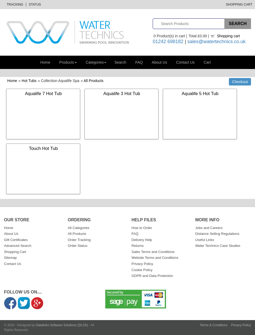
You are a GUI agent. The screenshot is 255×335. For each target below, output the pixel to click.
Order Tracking (79, 240)
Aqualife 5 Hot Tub (200, 93)
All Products (94, 81)
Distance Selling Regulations (217, 234)
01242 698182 (168, 41)
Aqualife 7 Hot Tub (43, 93)
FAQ (139, 62)
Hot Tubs (29, 81)
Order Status (77, 246)
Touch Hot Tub (43, 148)
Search (120, 62)
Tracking (15, 4)
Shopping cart (228, 36)
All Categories (78, 228)
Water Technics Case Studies (217, 246)
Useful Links (204, 240)
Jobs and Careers (209, 228)
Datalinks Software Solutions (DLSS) (62, 325)
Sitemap (10, 258)
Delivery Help (142, 240)
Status (35, 4)
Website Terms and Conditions (155, 258)
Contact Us (185, 62)
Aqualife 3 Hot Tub (121, 93)
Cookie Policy (142, 270)
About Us (159, 62)
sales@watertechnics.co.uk (216, 41)
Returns (138, 246)
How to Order (142, 228)
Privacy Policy (142, 264)
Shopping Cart (239, 4)
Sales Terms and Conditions (153, 252)
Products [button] (68, 62)
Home (45, 62)
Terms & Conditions (214, 325)
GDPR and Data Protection (152, 276)
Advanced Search (17, 246)
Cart (207, 62)
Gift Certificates (16, 240)
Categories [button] (96, 62)
